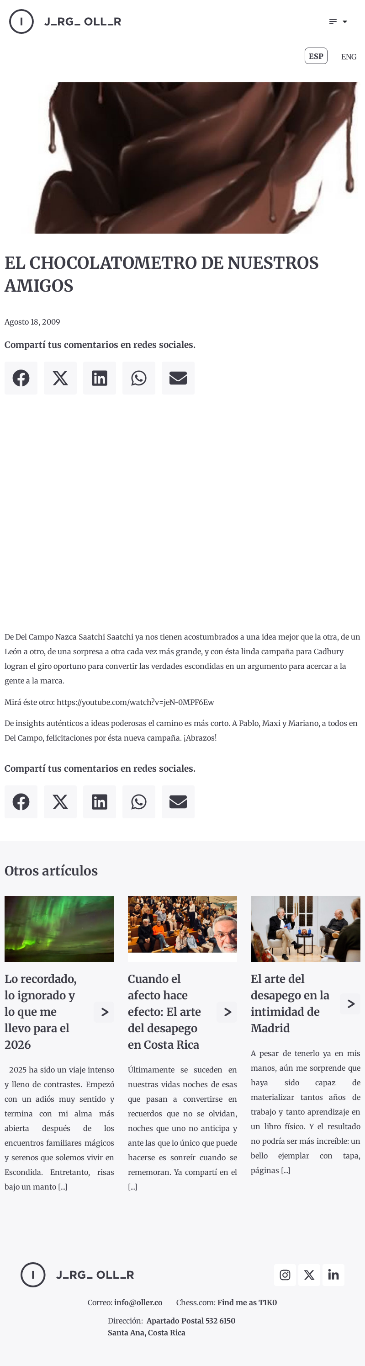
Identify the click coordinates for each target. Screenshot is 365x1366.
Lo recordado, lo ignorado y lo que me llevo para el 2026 (41, 1012)
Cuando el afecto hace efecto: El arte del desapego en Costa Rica (164, 1012)
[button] (21, 378)
